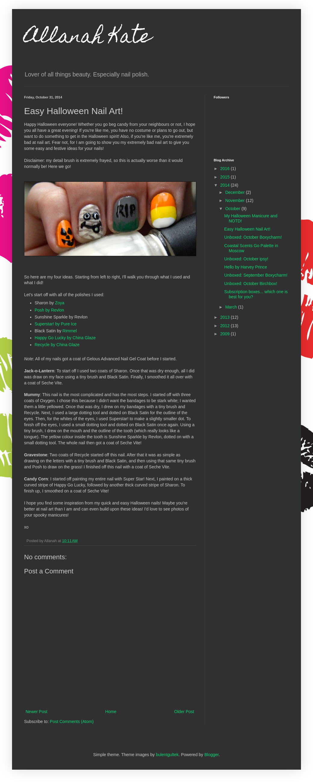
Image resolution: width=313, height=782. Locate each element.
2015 (225, 177)
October (233, 208)
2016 (225, 168)
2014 (225, 185)
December (235, 192)
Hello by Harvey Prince (245, 267)
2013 (225, 317)
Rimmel (70, 330)
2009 (225, 333)
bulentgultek (167, 754)
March (231, 307)
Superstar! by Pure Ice (55, 323)
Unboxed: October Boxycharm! (253, 237)
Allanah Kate (87, 38)
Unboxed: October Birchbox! (250, 283)
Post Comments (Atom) (72, 721)
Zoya (59, 302)
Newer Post (36, 711)
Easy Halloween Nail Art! (247, 229)
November (235, 200)
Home (110, 711)
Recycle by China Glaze (57, 344)
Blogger (211, 754)
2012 (225, 325)
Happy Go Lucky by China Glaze (65, 337)
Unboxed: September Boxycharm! (255, 275)
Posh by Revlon (49, 310)
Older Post (184, 711)
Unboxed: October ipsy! (246, 258)
